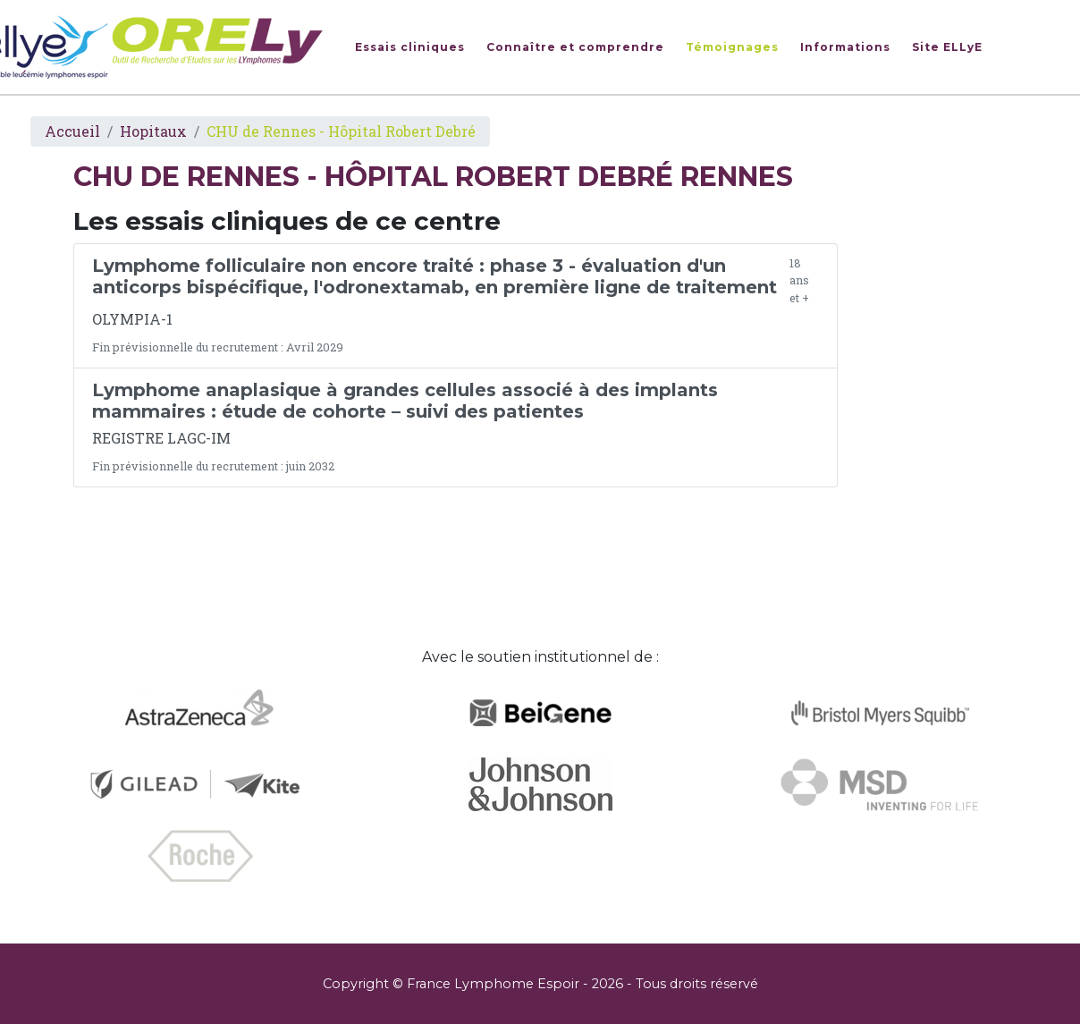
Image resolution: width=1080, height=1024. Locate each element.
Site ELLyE (947, 47)
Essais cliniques (410, 47)
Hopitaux (153, 131)
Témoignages (732, 47)
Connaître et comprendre (575, 47)
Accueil (72, 131)
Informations (845, 47)
